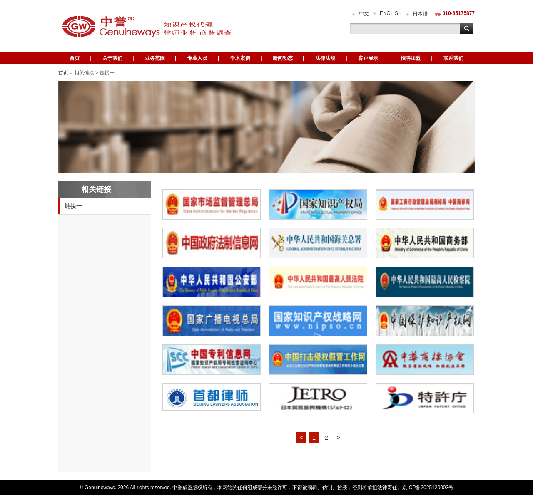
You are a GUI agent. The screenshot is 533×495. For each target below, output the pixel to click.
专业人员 (197, 58)
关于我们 (112, 58)
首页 (75, 58)
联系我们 (453, 58)
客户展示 (368, 58)
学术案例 (240, 58)
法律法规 (325, 58)
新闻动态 (283, 58)
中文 (364, 14)
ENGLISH (391, 13)
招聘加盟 (411, 58)
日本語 (420, 14)
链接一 (73, 206)
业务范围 (155, 58)
